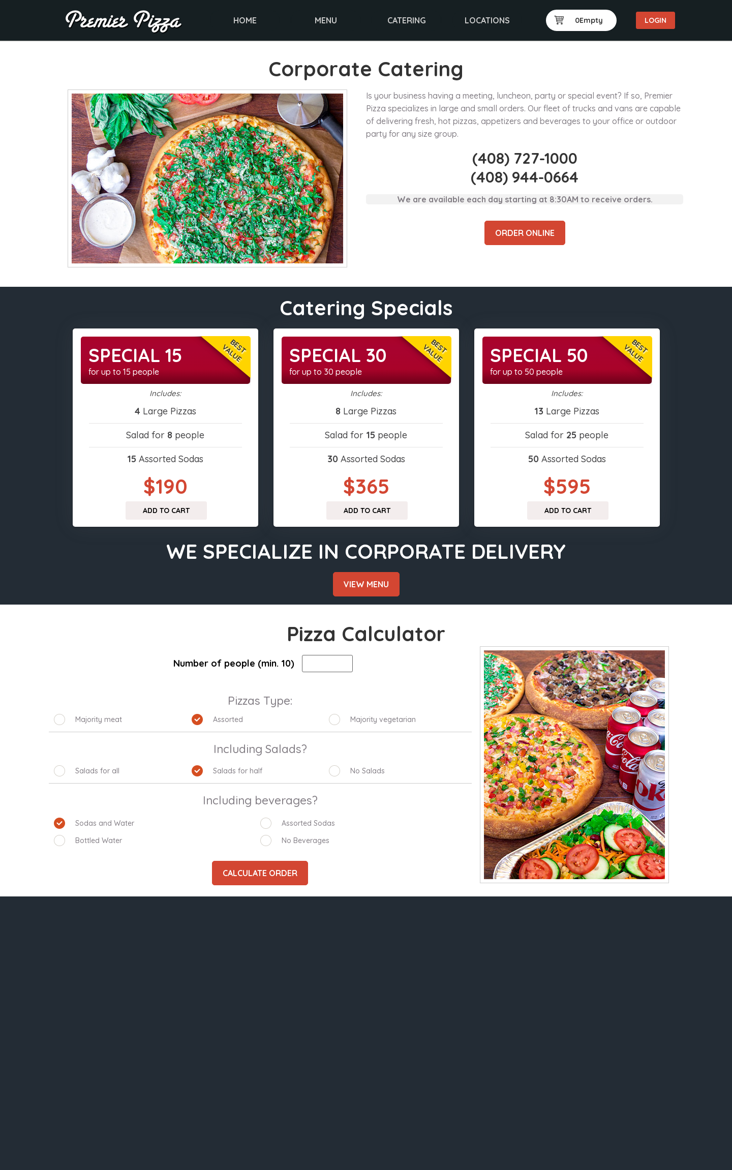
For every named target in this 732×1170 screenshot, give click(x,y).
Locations (487, 20)
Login (655, 20)
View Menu (366, 584)
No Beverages (305, 840)
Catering (406, 20)
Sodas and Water (104, 823)
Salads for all (97, 770)
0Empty (578, 20)
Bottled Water (98, 840)
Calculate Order (260, 873)
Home (245, 20)
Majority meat (98, 719)
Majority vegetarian (383, 719)
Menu (326, 20)
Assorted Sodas (308, 823)
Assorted (228, 719)
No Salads (367, 770)
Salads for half (237, 770)
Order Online (525, 233)
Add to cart (166, 510)
